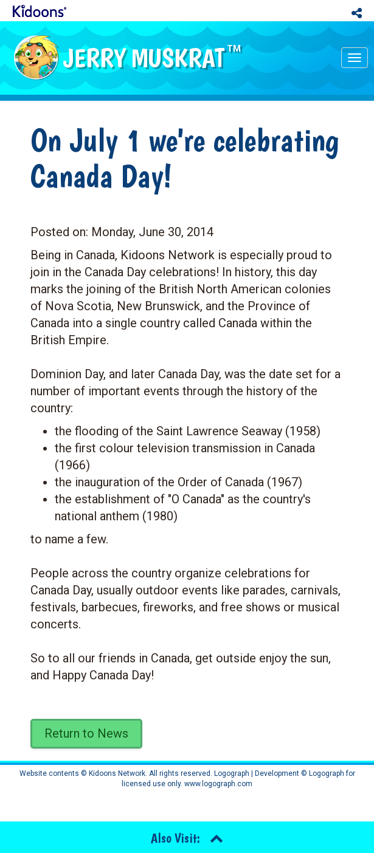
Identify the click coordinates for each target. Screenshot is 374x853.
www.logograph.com (217, 784)
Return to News (86, 733)
